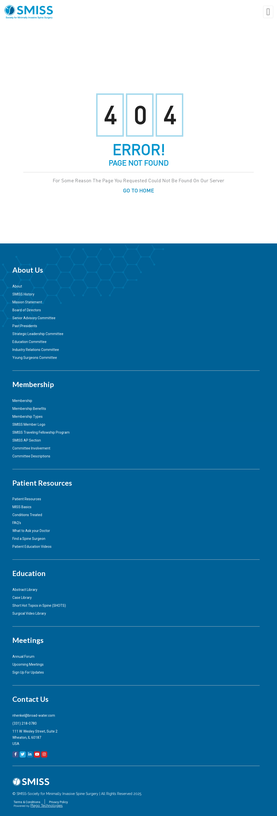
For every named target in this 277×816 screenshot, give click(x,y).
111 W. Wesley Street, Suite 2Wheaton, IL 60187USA (34, 737)
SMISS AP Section (26, 440)
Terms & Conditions (27, 802)
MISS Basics (21, 507)
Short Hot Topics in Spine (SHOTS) (39, 605)
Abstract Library (24, 590)
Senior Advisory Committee (33, 318)
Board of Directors (26, 310)
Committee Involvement (31, 448)
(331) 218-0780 (24, 723)
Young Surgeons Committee (34, 358)
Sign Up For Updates (28, 672)
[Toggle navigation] (268, 12)
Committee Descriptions (31, 456)
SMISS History (23, 294)
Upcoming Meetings (28, 664)
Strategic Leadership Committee (37, 334)
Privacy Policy (58, 802)
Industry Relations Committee (35, 350)
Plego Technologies (46, 806)
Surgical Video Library (29, 613)
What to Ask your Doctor (31, 531)
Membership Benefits (29, 409)
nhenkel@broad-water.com (33, 715)
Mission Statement (27, 302)
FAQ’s (16, 523)
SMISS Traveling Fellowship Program (41, 432)
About (17, 286)
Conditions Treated (27, 515)
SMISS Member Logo (28, 424)
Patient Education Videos (32, 547)
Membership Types (27, 417)
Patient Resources (26, 499)
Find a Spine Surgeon (28, 539)
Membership (22, 401)
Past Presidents (24, 326)
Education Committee (29, 342)
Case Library (22, 598)
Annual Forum (23, 656)
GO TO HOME (138, 190)
